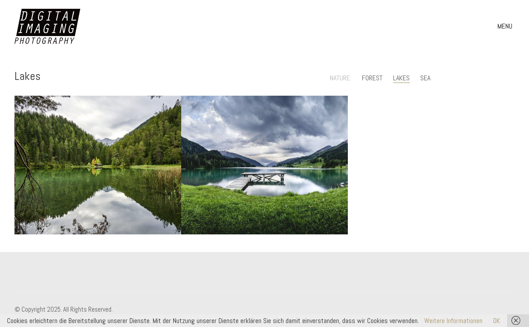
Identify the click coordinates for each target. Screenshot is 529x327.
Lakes (401, 78)
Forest (372, 78)
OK (496, 320)
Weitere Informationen (453, 320)
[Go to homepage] (47, 26)
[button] (506, 26)
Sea (425, 78)
